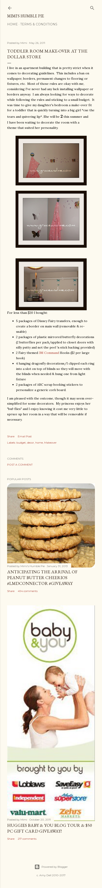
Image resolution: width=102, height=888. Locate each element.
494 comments (28, 591)
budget (21, 442)
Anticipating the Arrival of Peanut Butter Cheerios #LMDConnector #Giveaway (42, 577)
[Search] (92, 7)
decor (30, 442)
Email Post (25, 436)
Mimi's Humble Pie (25, 15)
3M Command (49, 353)
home (39, 442)
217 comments (27, 838)
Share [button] (10, 436)
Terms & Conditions (38, 24)
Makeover (50, 442)
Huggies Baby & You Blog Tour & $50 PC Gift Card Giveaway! (49, 828)
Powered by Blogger (51, 867)
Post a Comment (20, 464)
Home (12, 24)
